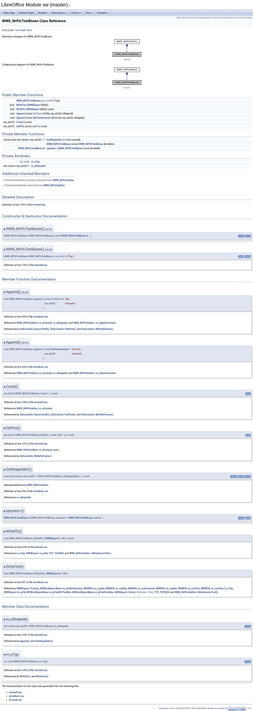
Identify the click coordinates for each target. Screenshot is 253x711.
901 (24, 582)
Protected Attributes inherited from (34, 185)
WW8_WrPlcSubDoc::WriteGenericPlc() (90, 553)
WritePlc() (25, 676)
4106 (24, 547)
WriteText (21, 105)
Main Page (9, 12)
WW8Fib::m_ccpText (189, 588)
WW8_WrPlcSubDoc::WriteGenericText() (196, 592)
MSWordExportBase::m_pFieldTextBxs (92, 592)
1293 (22, 204)
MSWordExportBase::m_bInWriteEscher (61, 588)
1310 (24, 443)
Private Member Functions (209, 18)
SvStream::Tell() (145, 592)
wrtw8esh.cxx (40, 316)
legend (126, 59)
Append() (25, 641)
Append (20, 113)
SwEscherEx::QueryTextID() (34, 329)
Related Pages (26, 12)
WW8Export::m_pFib (37, 553)
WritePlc (21, 109)
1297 (24, 635)
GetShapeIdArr (55, 139)
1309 (24, 402)
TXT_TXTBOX (56, 553)
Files (89, 12)
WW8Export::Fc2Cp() (27, 588)
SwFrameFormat (41, 117)
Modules (42, 12)
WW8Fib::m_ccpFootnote (141, 588)
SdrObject (38, 113)
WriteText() (42, 676)
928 (24, 367)
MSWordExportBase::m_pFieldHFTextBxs (49, 592)
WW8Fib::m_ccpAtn (94, 588)
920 (24, 316)
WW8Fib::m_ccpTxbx (212, 588)
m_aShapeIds (38, 166)
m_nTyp (35, 161)
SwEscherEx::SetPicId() (63, 329)
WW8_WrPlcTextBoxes (28, 100)
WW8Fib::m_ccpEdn (116, 588)
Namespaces (59, 12)
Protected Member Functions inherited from (38, 180)
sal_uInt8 (47, 100)
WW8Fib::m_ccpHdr (166, 588)
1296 (24, 670)
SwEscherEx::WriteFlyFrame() (97, 329)
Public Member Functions (186, 18)
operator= (52, 148)
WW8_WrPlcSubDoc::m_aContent (34, 322)
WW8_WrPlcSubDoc (63, 180)
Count (19, 122)
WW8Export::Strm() (125, 592)
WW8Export (34, 105)
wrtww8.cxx (40, 547)
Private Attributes (228, 18)
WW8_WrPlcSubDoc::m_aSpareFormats (94, 322)
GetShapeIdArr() (44, 641)
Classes (76, 12)
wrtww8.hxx (23, 30)
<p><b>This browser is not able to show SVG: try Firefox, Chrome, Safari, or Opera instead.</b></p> (127, 48)
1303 (24, 265)
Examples (102, 12)
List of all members (244, 18)
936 (24, 491)
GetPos (20, 126)
